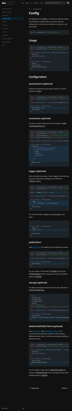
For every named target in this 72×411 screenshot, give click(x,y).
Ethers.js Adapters (7, 38)
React (22, 3)
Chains (4, 22)
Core (27, 3)
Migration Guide (7, 12)
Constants (12, 35)
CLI (31, 3)
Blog (42, 3)
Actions (12, 32)
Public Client (36, 247)
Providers (12, 25)
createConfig (6, 18)
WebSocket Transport (53, 331)
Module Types (6, 42)
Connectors (12, 28)
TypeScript (5, 15)
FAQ (3, 45)
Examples (36, 3)
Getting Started (6, 9)
